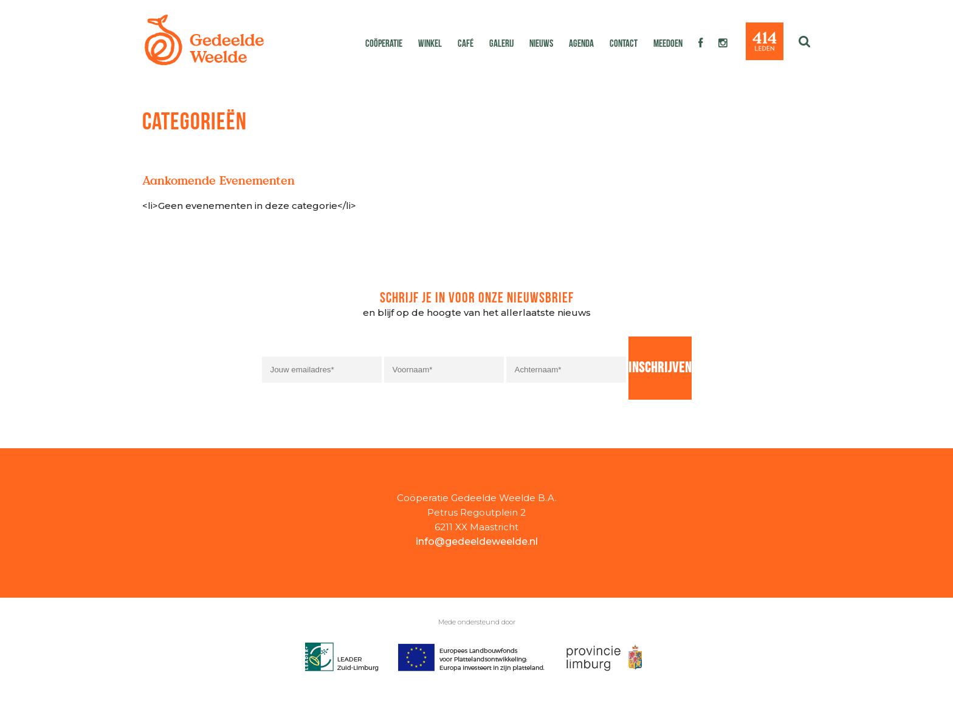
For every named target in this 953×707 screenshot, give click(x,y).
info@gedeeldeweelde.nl (477, 541)
